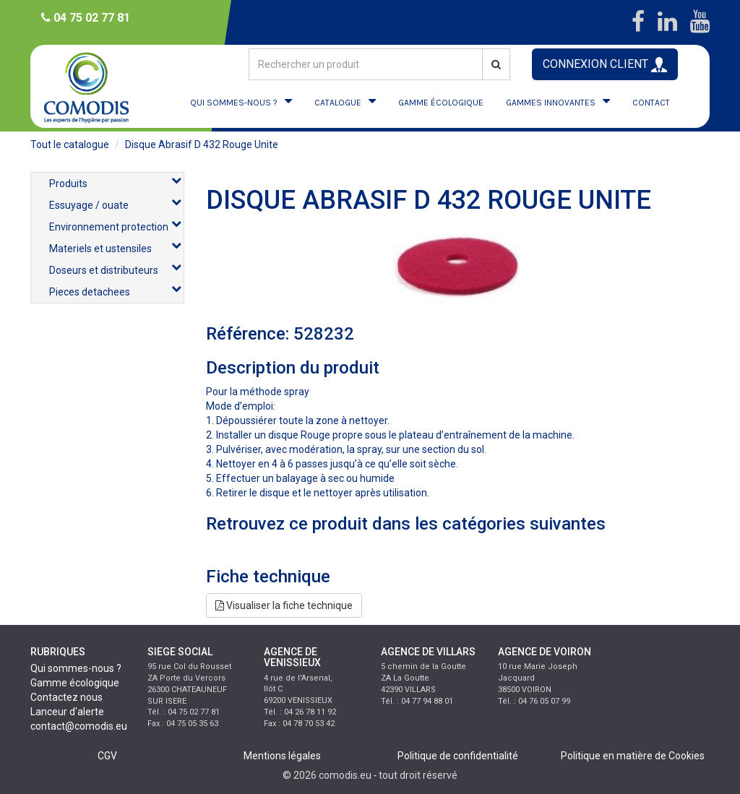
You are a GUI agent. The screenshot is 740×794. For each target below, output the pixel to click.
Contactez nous (66, 697)
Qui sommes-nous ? (75, 668)
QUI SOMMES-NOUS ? (234, 103)
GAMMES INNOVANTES (550, 103)
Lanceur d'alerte (67, 711)
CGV (107, 755)
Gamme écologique (74, 683)
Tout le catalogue (69, 144)
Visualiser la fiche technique (284, 605)
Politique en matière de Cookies (633, 755)
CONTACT (651, 103)
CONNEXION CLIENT (605, 64)
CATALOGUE (337, 103)
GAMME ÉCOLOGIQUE (440, 103)
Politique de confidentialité (457, 755)
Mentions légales (282, 755)
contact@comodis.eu (78, 726)
